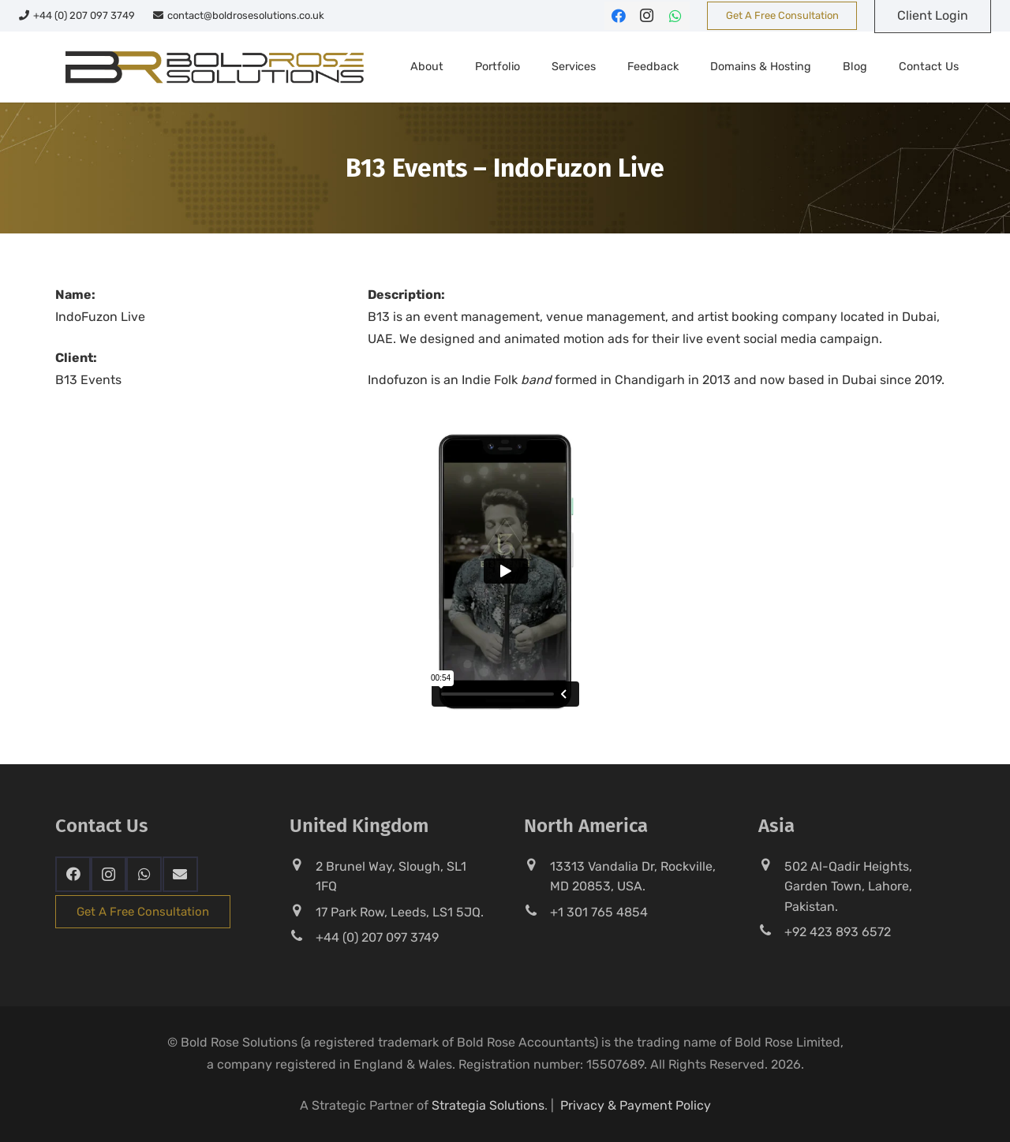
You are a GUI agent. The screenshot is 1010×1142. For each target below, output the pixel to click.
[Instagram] (647, 16)
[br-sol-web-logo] (212, 67)
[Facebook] (618, 16)
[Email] (180, 874)
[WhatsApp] (675, 16)
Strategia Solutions (488, 1105)
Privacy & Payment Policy (635, 1105)
